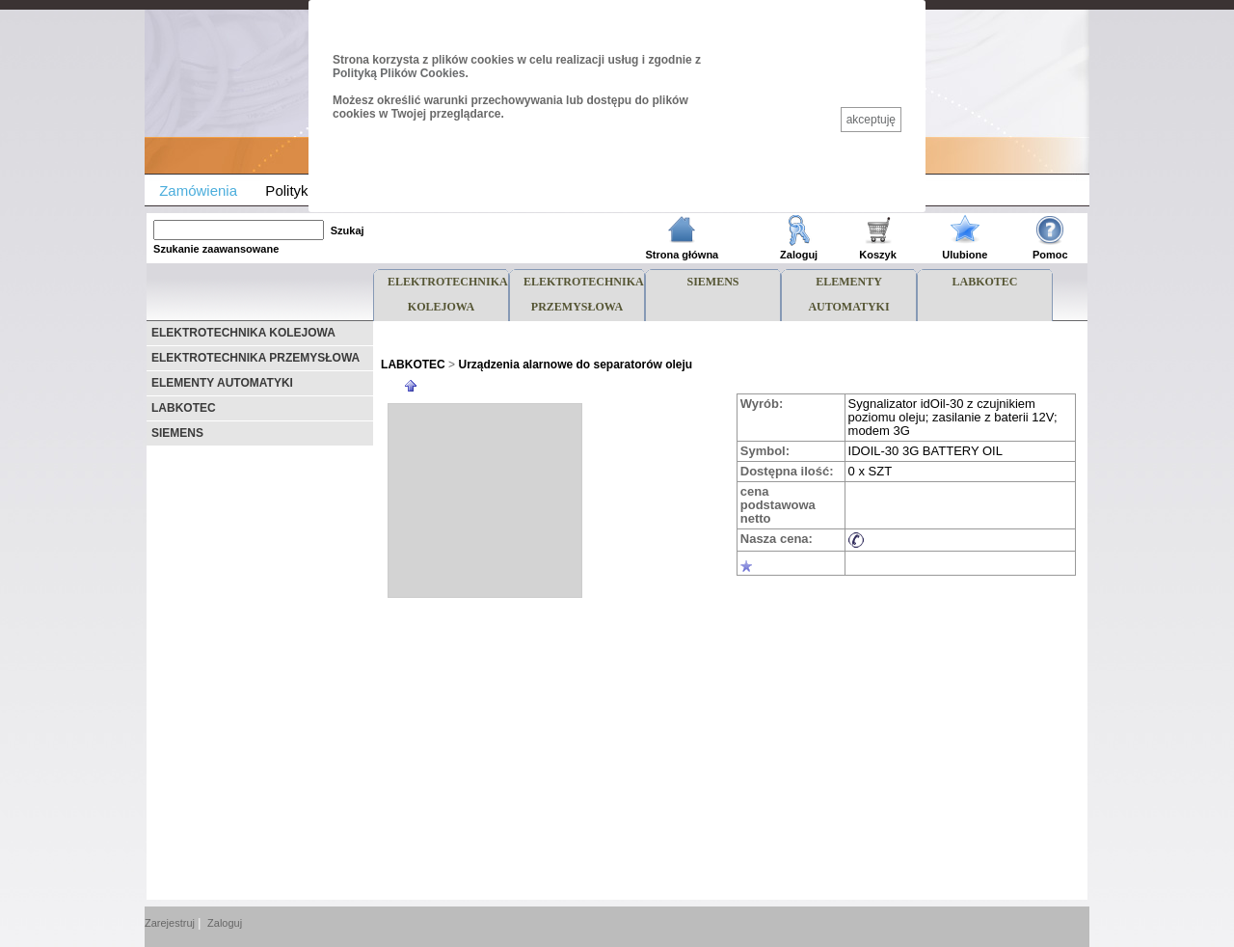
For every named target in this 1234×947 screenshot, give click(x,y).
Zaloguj (224, 923)
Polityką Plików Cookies (399, 73)
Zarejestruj (170, 923)
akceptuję (871, 119)
